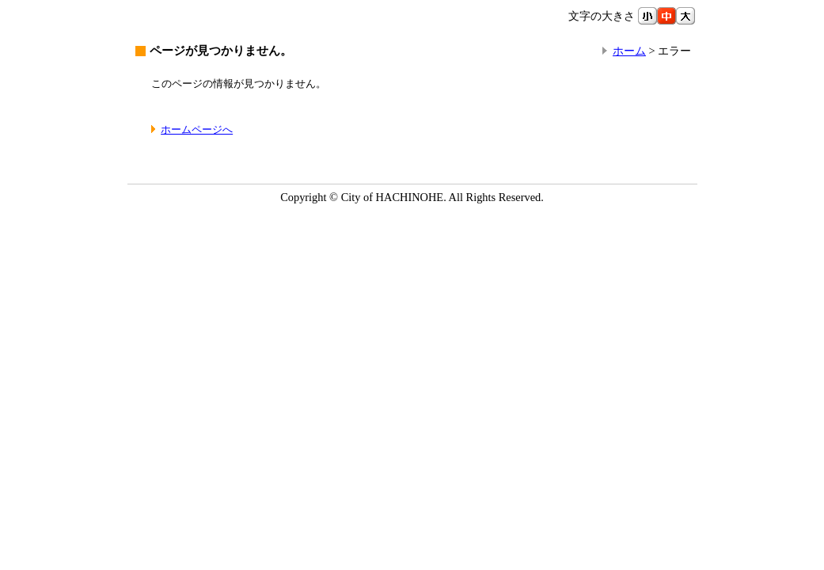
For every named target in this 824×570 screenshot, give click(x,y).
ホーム (629, 50)
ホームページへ (197, 129)
